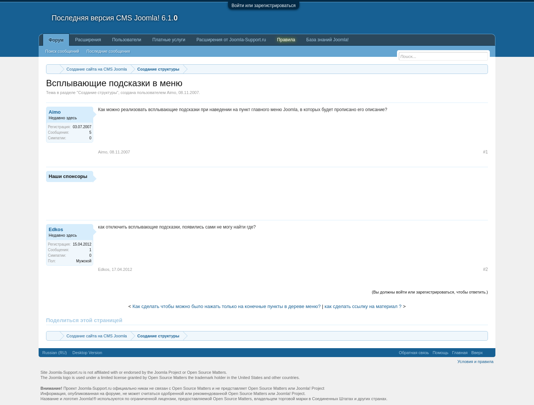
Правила (286, 39)
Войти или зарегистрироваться (264, 5)
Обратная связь (414, 352)
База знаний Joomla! (327, 39)
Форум (56, 40)
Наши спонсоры (68, 176)
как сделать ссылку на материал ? (363, 306)
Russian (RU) (54, 352)
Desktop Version (87, 352)
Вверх (477, 352)
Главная (460, 352)
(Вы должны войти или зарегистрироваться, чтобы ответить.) (430, 292)
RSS (489, 352)
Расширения (88, 39)
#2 (485, 269)
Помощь (441, 352)
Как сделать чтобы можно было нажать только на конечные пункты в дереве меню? (227, 306)
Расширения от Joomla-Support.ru (231, 39)
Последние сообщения (108, 51)
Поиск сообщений (62, 51)
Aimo (171, 92)
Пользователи (126, 39)
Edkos (56, 229)
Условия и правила (476, 361)
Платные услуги (168, 39)
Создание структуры (97, 92)
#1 (485, 152)
